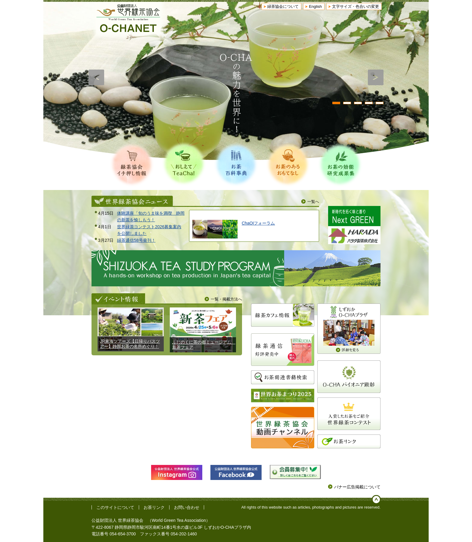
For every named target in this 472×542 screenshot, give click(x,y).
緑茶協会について (283, 6)
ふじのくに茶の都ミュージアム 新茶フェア (203, 345)
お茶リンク (154, 507)
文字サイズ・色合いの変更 (355, 6)
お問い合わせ (186, 507)
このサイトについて (115, 507)
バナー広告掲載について (357, 486)
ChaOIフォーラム (258, 223)
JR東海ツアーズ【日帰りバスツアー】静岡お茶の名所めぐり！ (130, 344)
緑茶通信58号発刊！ (136, 240)
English (315, 6)
